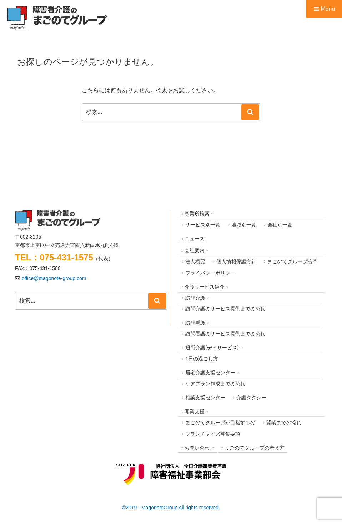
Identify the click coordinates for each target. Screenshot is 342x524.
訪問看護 (195, 323)
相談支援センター (205, 397)
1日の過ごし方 (201, 358)
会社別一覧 (279, 225)
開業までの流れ (283, 422)
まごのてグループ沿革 (292, 261)
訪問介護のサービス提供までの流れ (225, 308)
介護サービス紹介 (205, 287)
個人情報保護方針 (236, 261)
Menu (324, 9)
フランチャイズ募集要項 (212, 434)
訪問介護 (195, 298)
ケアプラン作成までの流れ (215, 383)
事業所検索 (197, 213)
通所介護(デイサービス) (211, 347)
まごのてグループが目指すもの (220, 422)
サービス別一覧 (202, 225)
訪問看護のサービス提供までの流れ (225, 333)
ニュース (195, 238)
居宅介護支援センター (210, 372)
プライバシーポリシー (210, 273)
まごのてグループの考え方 (255, 448)
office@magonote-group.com (54, 278)
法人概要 (195, 261)
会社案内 (195, 250)
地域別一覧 (243, 225)
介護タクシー (251, 397)
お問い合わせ (200, 448)
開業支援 (195, 411)
